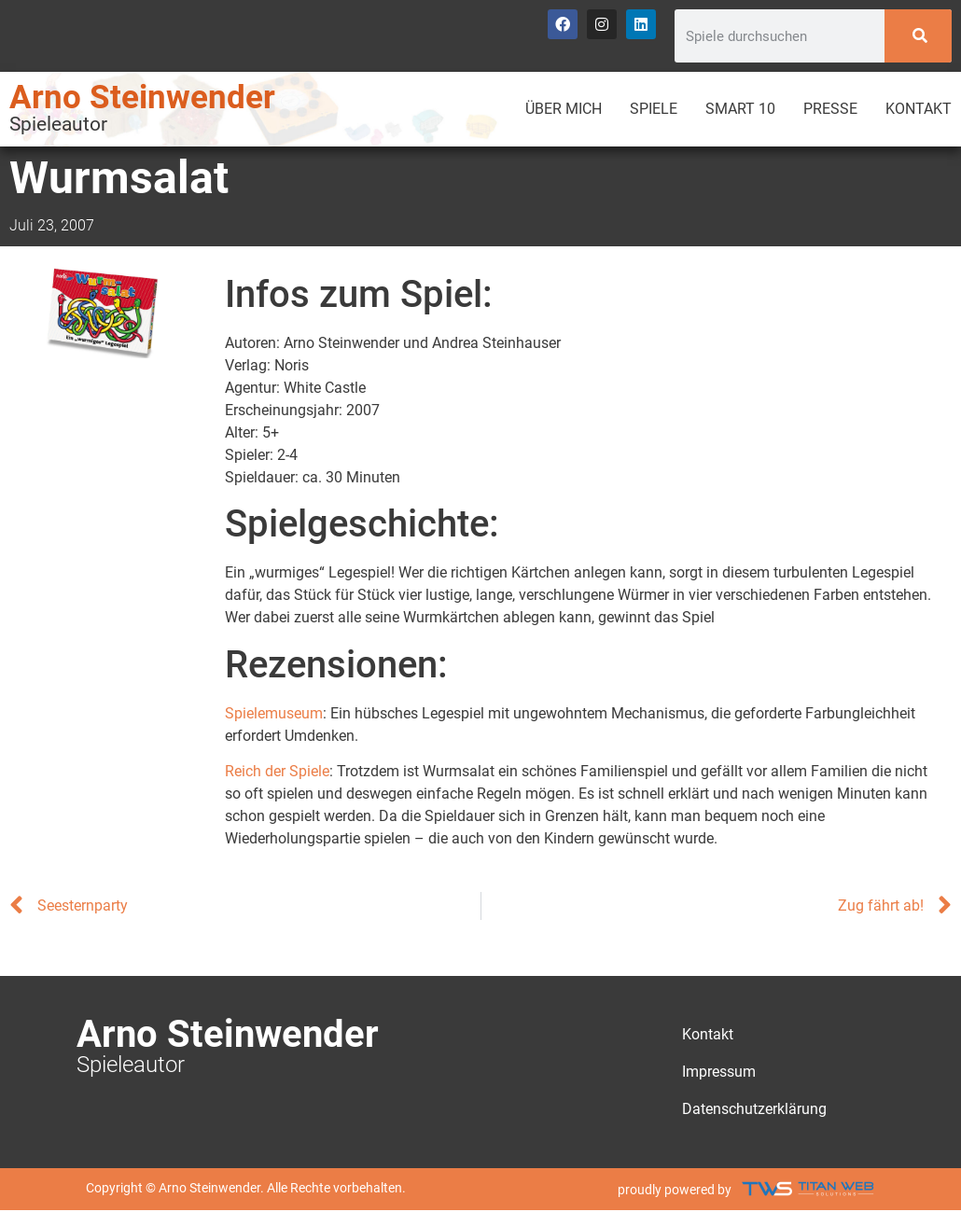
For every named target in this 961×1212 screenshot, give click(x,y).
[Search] (918, 36)
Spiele (653, 109)
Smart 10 (740, 109)
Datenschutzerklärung (754, 1109)
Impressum (719, 1071)
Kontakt (918, 109)
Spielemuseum (274, 713)
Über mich (563, 109)
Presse (830, 109)
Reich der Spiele (277, 771)
